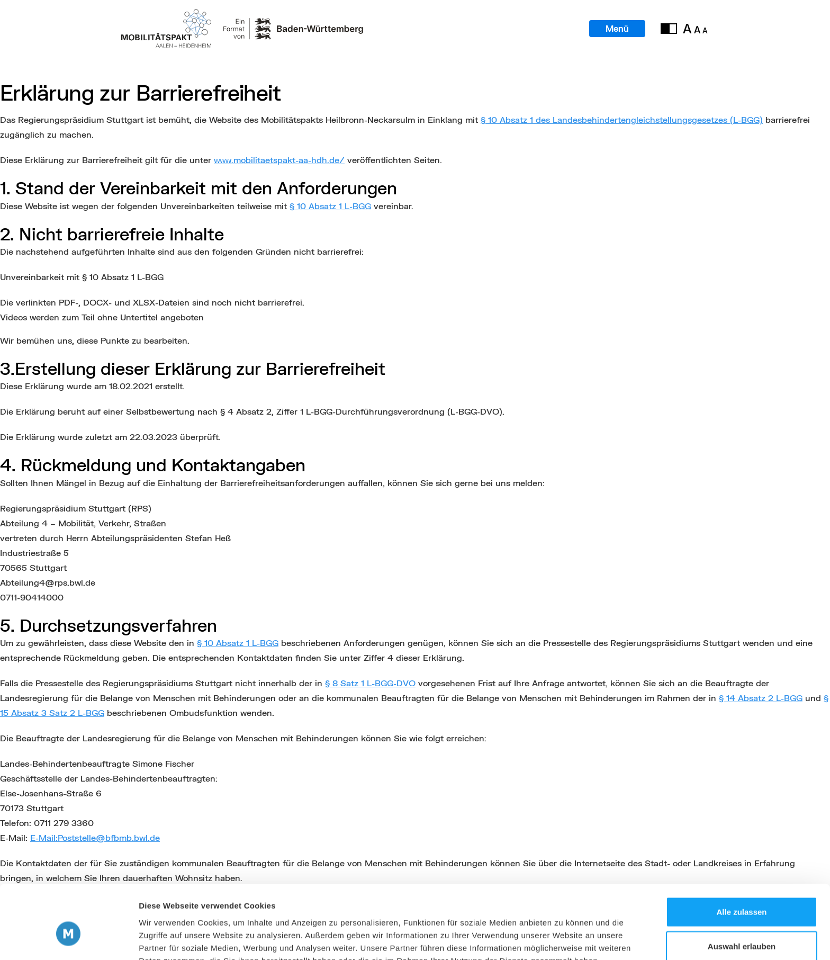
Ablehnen (742, 925)
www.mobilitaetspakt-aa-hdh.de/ (279, 160)
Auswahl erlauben (741, 890)
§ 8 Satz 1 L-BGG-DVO (370, 683)
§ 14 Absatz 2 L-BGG (760, 698)
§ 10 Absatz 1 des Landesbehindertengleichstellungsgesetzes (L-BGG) (622, 119)
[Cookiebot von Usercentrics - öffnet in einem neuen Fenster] (68, 939)
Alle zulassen (741, 855)
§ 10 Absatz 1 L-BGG (330, 206)
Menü (616, 29)
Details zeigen (563, 939)
